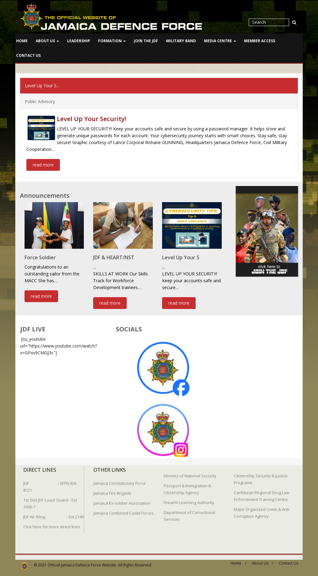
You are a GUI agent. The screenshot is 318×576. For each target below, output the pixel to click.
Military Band (181, 40)
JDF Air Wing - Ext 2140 (53, 513)
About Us (47, 40)
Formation (112, 40)
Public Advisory (40, 101)
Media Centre (220, 40)
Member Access (259, 40)
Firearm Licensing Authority (189, 499)
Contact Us (28, 55)
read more (43, 164)
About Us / (262, 560)
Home (22, 40)
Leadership (78, 40)
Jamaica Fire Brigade (112, 490)
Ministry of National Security (190, 472)
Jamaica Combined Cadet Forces (123, 510)
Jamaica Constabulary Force (119, 480)
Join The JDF (146, 40)
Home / (238, 560)
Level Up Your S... (42, 85)
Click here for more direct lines (51, 523)
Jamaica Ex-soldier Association (121, 500)
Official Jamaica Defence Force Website (82, 562)
